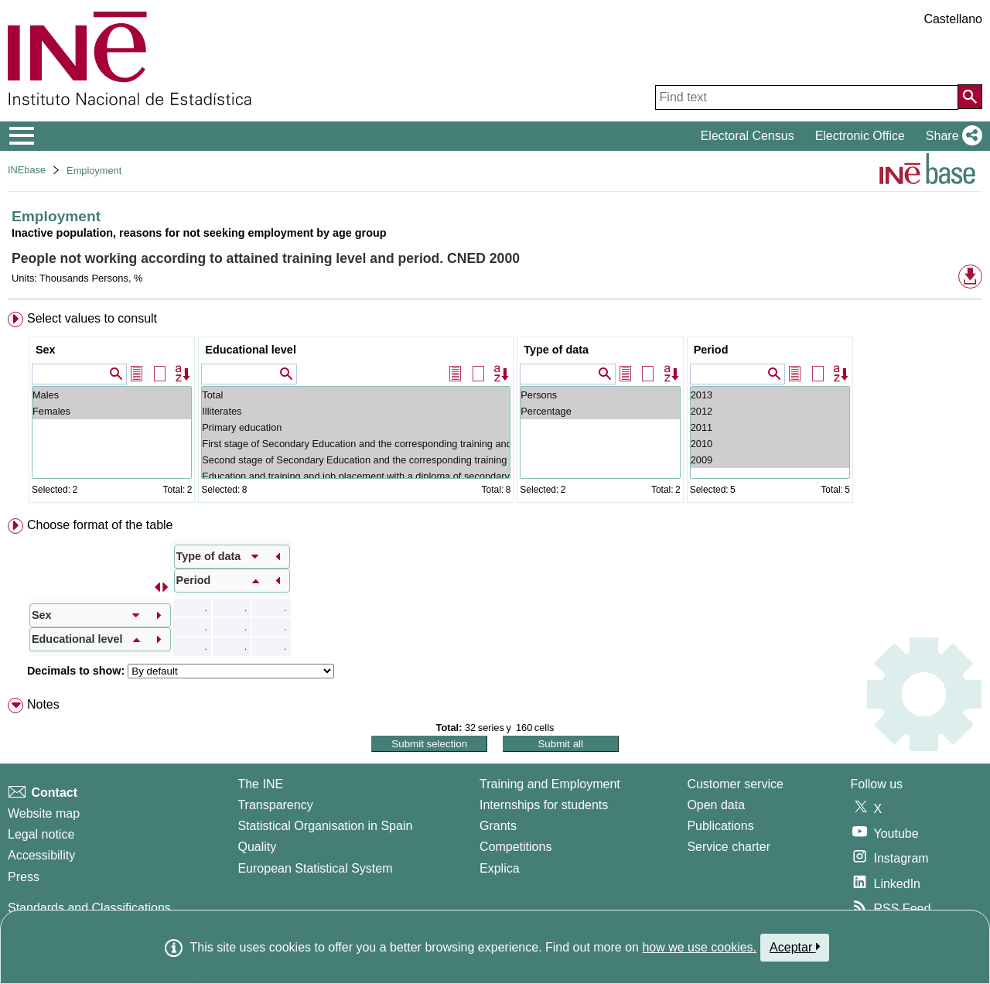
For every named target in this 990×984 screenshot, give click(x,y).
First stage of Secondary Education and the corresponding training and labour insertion (356, 444)
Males (111, 395)
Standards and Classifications (89, 907)
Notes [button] (43, 704)
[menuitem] (495, 410)
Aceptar (795, 947)
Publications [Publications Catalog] (720, 825)
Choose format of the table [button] (100, 524)
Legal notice (41, 834)
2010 (770, 444)
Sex (46, 349)
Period (711, 349)
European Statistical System (314, 868)
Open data (716, 804)
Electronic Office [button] (860, 135)
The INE (260, 784)
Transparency (274, 804)
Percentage (600, 411)
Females (111, 411)
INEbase (27, 170)
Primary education (356, 427)
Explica (500, 868)
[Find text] (806, 97)
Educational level (250, 349)
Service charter (728, 846)
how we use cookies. (699, 947)
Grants (498, 825)
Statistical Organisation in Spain (324, 825)
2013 (770, 395)
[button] (951, 136)
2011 (770, 427)
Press (23, 876)
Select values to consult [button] (92, 318)
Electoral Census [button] (747, 135)
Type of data (556, 349)
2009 (770, 460)
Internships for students (544, 804)
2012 (770, 411)
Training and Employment (550, 784)
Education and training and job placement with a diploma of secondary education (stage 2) (356, 476)
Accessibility (41, 855)
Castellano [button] (952, 19)
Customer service (735, 784)
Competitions (515, 846)
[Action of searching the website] (970, 96)
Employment (94, 170)
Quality (256, 846)
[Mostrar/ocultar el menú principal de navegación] (22, 136)
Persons (600, 395)
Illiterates (356, 411)
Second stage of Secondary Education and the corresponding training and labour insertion (356, 460)
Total (356, 395)
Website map (44, 813)
